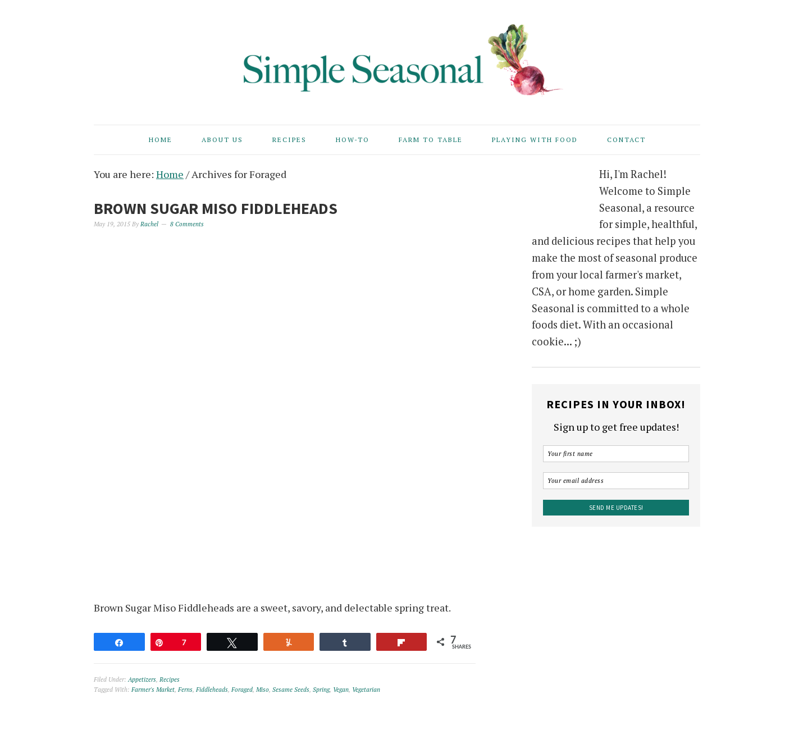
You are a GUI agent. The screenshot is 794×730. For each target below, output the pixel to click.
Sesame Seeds (290, 690)
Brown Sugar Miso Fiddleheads (215, 208)
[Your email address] (616, 480)
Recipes (169, 679)
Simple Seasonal (397, 57)
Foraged (242, 690)
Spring (321, 690)
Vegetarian (366, 690)
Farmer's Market (153, 690)
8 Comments (187, 224)
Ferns (185, 690)
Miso (262, 690)
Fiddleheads (212, 690)
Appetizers (142, 679)
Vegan (341, 690)
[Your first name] (616, 453)
